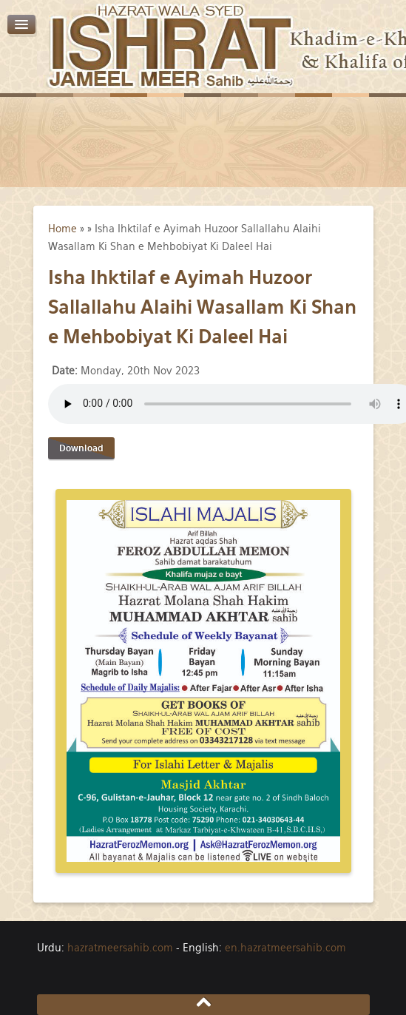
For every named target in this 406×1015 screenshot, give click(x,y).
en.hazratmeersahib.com (285, 948)
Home (62, 229)
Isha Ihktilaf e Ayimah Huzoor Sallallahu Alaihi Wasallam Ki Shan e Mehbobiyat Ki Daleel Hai (202, 307)
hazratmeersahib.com (120, 948)
